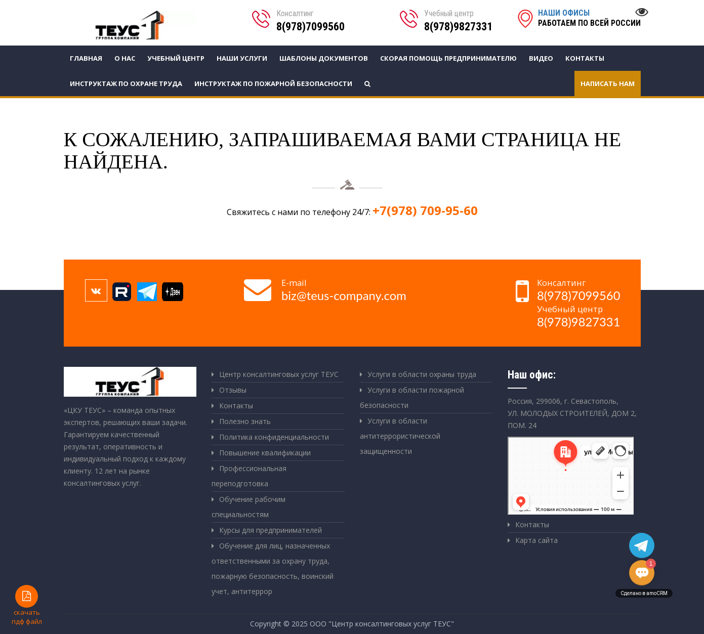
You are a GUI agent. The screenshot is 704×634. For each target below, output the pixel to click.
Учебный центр (175, 58)
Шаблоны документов (323, 58)
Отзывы (232, 390)
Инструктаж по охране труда (126, 83)
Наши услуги (242, 58)
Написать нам (608, 83)
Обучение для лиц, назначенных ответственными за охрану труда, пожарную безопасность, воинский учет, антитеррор (273, 568)
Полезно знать (245, 421)
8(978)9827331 (458, 26)
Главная (86, 58)
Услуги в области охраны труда (421, 374)
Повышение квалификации (265, 452)
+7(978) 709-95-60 (425, 210)
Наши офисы (564, 13)
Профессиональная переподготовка (249, 475)
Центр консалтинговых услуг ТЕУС (279, 374)
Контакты (584, 58)
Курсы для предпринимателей (270, 530)
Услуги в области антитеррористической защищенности (400, 436)
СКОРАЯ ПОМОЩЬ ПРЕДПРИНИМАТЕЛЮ (448, 58)
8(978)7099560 (310, 26)
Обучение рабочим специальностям (248, 506)
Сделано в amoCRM (644, 593)
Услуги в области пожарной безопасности (412, 397)
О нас (124, 58)
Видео (541, 58)
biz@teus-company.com (343, 295)
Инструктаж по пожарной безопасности (273, 83)
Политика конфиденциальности (274, 437)
